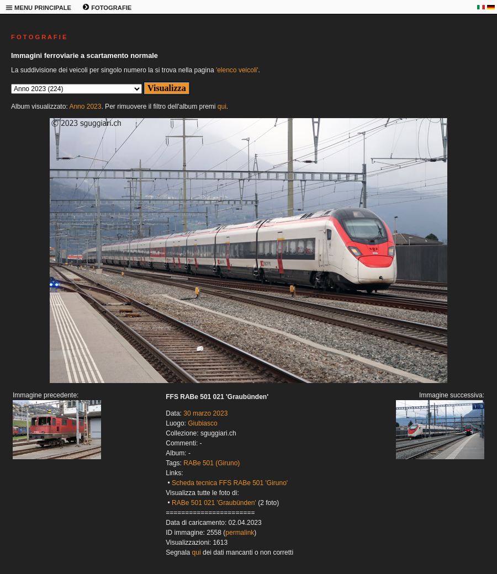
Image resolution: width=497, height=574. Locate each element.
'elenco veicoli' (237, 70)
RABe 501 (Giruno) (211, 463)
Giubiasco (202, 423)
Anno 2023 (85, 106)
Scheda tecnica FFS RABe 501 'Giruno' (230, 483)
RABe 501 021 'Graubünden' (214, 503)
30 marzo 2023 (205, 413)
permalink (239, 532)
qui (222, 106)
